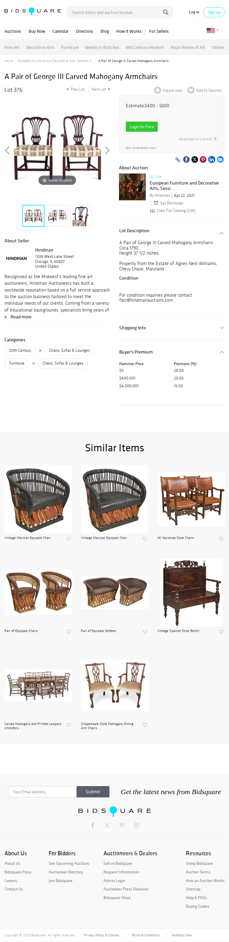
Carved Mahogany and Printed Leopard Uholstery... (32, 726)
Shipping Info (132, 328)
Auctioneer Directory (66, 872)
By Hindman (160, 195)
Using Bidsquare (199, 863)
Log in (194, 12)
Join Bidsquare (60, 880)
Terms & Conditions (145, 935)
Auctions (12, 31)
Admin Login (114, 880)
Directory (84, 31)
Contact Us (13, 889)
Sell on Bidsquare (117, 863)
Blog (104, 31)
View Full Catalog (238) (172, 210)
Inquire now (172, 90)
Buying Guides (197, 906)
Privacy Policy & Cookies (101, 935)
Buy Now (37, 31)
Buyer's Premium (136, 352)
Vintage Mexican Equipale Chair (27, 538)
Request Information (121, 872)
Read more (21, 317)
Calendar (60, 31)
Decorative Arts (40, 47)
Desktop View (182, 935)
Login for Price (142, 126)
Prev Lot (75, 89)
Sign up (214, 12)
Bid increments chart (141, 148)
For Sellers (159, 31)
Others (218, 47)
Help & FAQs (196, 897)
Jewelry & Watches (102, 47)
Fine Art (11, 47)
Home (8, 61)
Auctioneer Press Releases (125, 889)
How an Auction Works (205, 880)
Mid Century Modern (145, 47)
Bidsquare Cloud (116, 897)
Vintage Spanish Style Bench (178, 631)
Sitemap (193, 889)
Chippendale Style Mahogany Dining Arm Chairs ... (107, 726)
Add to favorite (209, 90)
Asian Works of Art (187, 47)
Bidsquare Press (17, 872)
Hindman (44, 250)
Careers (10, 880)
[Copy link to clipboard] (177, 160)
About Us (12, 863)
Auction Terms (198, 872)
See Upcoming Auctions (69, 863)
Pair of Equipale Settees (98, 631)
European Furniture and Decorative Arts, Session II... (56, 61)
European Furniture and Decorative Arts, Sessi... (184, 185)
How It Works (129, 31)
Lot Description (134, 230)
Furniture (70, 47)
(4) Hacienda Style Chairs (175, 538)
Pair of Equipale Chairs (21, 631)
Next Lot (101, 89)
